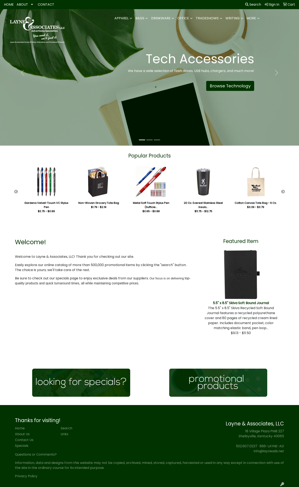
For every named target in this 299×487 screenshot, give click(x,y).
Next (283, 192)
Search (253, 4)
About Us (22, 434)
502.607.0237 (246, 446)
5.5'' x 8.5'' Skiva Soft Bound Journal (241, 303)
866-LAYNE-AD (272, 446)
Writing (232, 18)
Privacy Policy (26, 476)
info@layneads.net (269, 451)
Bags (139, 18)
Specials (21, 445)
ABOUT (22, 4)
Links (64, 434)
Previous (16, 192)
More (251, 18)
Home (20, 428)
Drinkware (160, 18)
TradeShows (207, 18)
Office (183, 18)
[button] (22, 73)
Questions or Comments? (36, 454)
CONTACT (46, 4)
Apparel (121, 18)
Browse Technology (230, 86)
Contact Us (24, 439)
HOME (9, 4)
